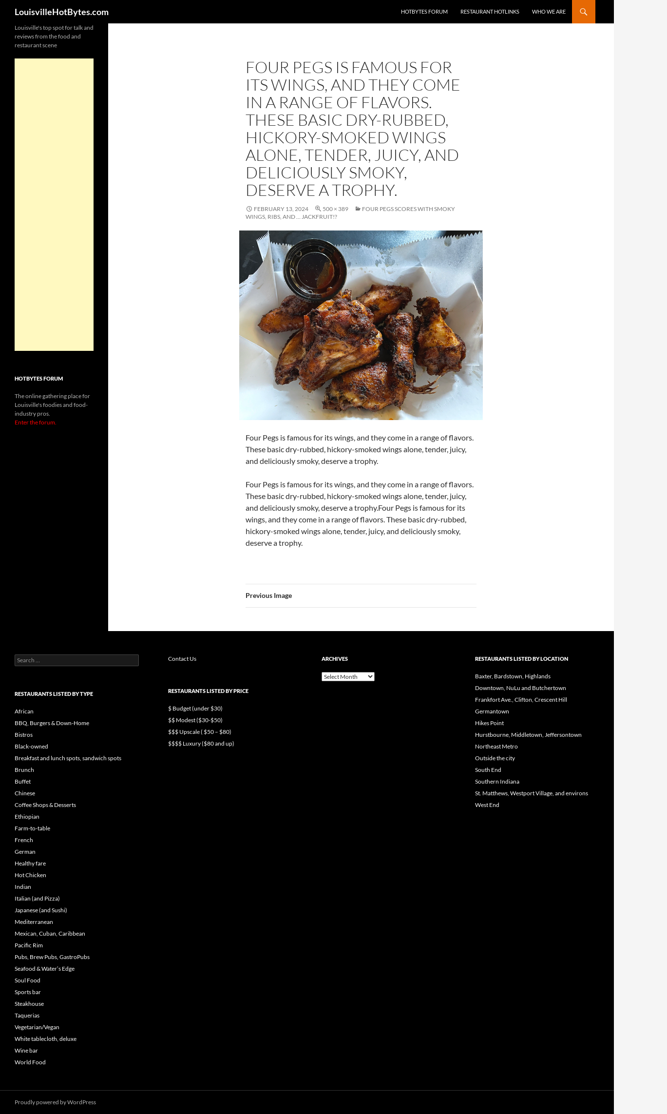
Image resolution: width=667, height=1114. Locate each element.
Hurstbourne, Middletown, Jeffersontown (528, 734)
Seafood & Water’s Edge (45, 968)
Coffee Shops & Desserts (45, 804)
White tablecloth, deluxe (45, 1038)
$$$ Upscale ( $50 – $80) (199, 731)
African (24, 711)
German (25, 851)
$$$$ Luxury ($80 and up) (201, 743)
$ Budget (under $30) (195, 708)
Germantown (492, 711)
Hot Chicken (30, 875)
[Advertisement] (54, 204)
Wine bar (26, 1050)
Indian (23, 886)
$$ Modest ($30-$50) (195, 720)
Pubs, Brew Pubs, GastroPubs (52, 956)
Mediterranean (34, 921)
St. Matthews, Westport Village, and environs (531, 793)
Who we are (549, 11)
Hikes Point (489, 723)
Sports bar (28, 992)
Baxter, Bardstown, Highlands (513, 676)
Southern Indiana (497, 781)
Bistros (24, 734)
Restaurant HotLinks (489, 11)
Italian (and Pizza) (37, 898)
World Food (30, 1062)
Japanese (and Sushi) (41, 910)
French (24, 840)
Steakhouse (29, 1003)
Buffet (23, 781)
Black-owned (31, 746)
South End (488, 769)
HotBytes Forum (424, 11)
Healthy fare (30, 863)
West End (487, 804)
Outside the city (495, 758)
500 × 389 (335, 208)
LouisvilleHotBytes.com (62, 11)
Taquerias (27, 1015)
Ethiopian (27, 816)
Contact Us (182, 658)
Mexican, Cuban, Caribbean (50, 933)
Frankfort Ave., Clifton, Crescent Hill (521, 699)
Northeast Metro (496, 746)
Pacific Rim (29, 945)
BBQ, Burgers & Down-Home (52, 723)
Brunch (24, 769)
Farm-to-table (32, 828)
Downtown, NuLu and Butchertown (520, 687)
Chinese (25, 793)
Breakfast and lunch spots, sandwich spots (68, 758)
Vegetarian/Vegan (37, 1027)
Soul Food (27, 980)
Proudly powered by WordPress (55, 1102)
